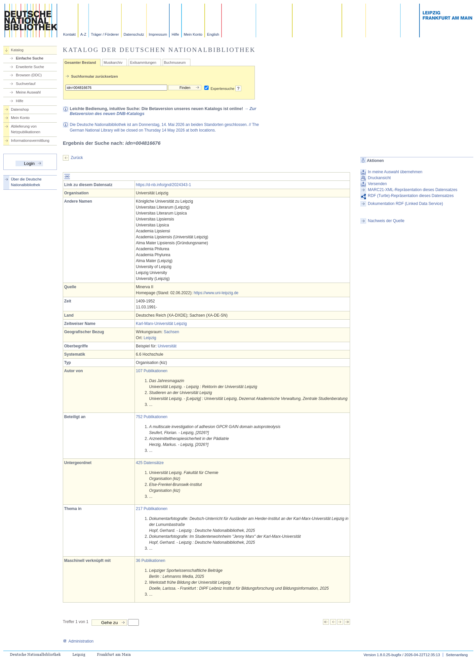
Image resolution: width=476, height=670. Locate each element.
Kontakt (69, 34)
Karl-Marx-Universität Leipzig (161, 323)
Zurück (77, 157)
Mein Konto (193, 34)
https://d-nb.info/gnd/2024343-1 (163, 184)
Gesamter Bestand (80, 62)
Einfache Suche (29, 58)
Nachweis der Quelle (386, 220)
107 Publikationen (151, 371)
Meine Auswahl (28, 92)
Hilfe (175, 34)
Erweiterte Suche (30, 67)
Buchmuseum (175, 62)
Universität (167, 346)
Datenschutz (134, 34)
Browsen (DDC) (29, 75)
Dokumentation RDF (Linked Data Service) (405, 203)
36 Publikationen (150, 560)
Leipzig (149, 337)
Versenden (377, 183)
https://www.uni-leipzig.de (216, 293)
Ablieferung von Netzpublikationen (25, 129)
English (213, 34)
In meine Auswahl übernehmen (395, 172)
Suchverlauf (25, 84)
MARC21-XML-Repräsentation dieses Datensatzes (412, 189)
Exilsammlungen (143, 62)
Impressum (158, 34)
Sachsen (171, 332)
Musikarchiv (112, 62)
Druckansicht (379, 178)
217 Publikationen (151, 508)
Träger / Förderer (105, 34)
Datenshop (20, 109)
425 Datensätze (150, 462)
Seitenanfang (457, 655)
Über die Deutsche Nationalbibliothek (26, 182)
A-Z (83, 34)
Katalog (17, 50)
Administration (78, 641)
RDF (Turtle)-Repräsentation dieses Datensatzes (411, 195)
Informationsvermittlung (30, 140)
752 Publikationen (151, 416)
